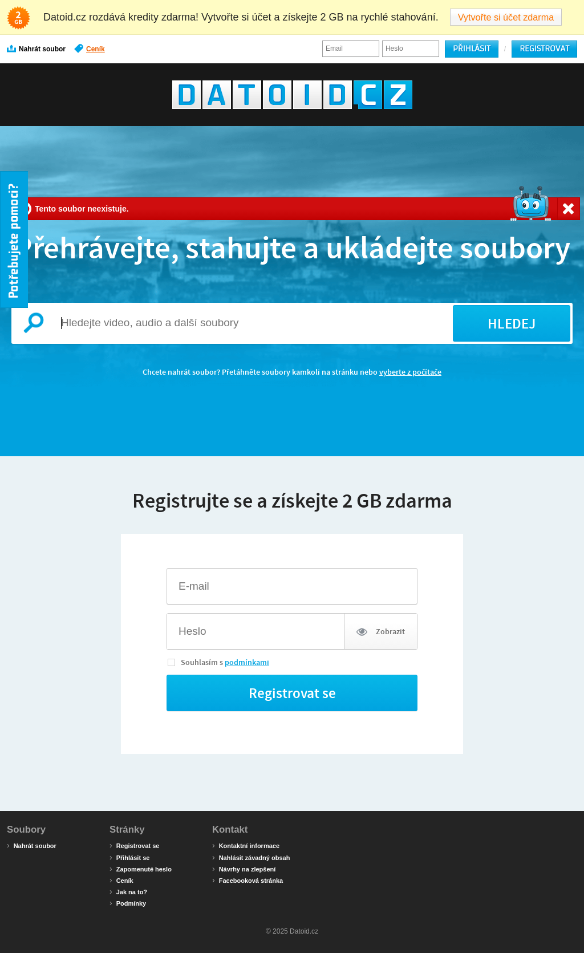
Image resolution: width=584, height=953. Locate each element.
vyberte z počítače (410, 372)
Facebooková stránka (247, 880)
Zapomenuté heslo (141, 868)
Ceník (89, 48)
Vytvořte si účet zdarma (506, 17)
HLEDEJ (512, 323)
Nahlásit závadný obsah (251, 857)
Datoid (292, 94)
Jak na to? (128, 891)
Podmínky (128, 902)
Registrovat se (134, 845)
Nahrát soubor (36, 48)
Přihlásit (471, 49)
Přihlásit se (129, 857)
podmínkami (247, 662)
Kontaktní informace (245, 845)
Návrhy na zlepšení (243, 868)
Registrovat (544, 49)
